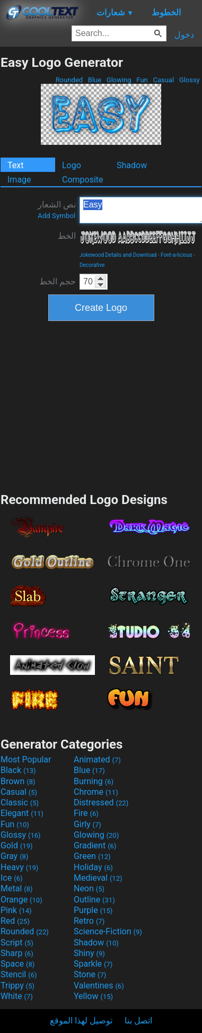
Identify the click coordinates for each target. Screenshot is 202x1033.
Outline (94, 900)
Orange (21, 900)
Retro (89, 921)
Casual (163, 80)
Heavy (19, 867)
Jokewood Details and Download (118, 255)
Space (17, 964)
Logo (71, 165)
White (17, 996)
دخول (184, 35)
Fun (142, 80)
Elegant (22, 813)
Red (15, 921)
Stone (90, 974)
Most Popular (26, 759)
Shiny (89, 953)
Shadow (132, 165)
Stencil (19, 974)
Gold (17, 845)
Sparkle (93, 964)
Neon (89, 888)
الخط (67, 236)
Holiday (93, 867)
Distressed (101, 802)
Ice (11, 878)
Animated (97, 759)
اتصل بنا (138, 1020)
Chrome (96, 792)
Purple (93, 910)
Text (15, 165)
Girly (87, 824)
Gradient (95, 845)
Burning (93, 781)
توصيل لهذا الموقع (81, 1020)
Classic (20, 802)
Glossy (189, 80)
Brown (18, 781)
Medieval (98, 878)
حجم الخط (57, 281)
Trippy (17, 985)
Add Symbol (56, 216)
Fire (86, 813)
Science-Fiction (108, 931)
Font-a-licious (176, 255)
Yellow (93, 996)
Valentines (99, 985)
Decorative (92, 265)
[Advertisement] (101, 405)
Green (92, 856)
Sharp (17, 953)
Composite (82, 180)
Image (19, 180)
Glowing (119, 80)
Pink (16, 910)
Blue (94, 80)
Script (17, 942)
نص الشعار (57, 209)
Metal (17, 888)
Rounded (69, 80)
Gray (14, 856)
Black (18, 770)
